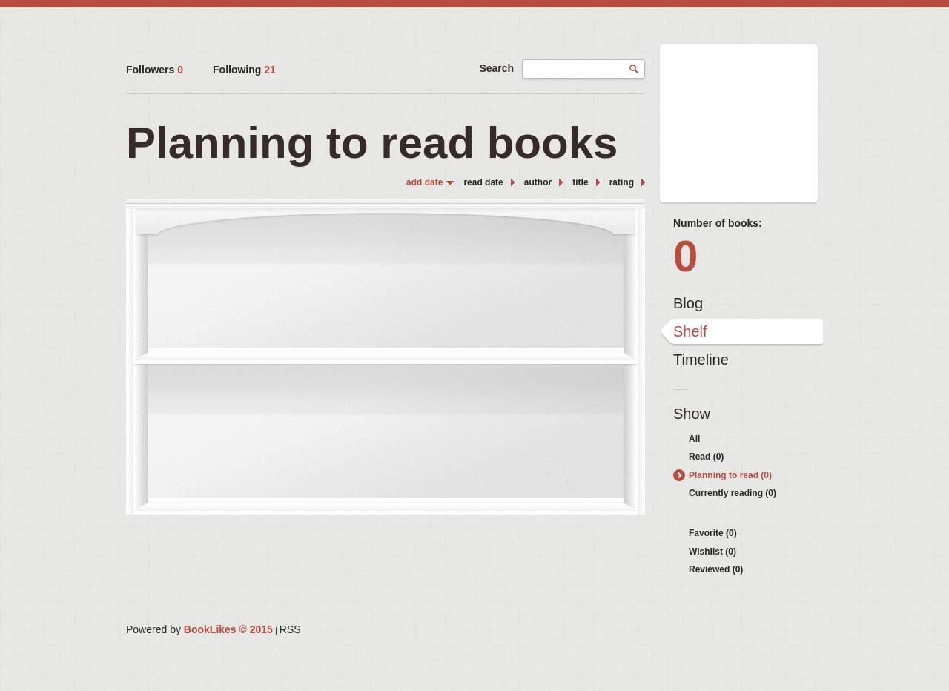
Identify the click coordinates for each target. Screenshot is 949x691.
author (538, 182)
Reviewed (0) (716, 569)
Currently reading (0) (732, 493)
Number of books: (717, 223)
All (694, 439)
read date (483, 182)
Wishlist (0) (712, 551)
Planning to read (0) (730, 475)
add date (424, 182)
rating (621, 182)
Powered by (199, 629)
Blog (688, 303)
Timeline (701, 359)
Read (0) (706, 457)
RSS (290, 629)
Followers (154, 70)
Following (244, 70)
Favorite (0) (713, 533)
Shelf (690, 331)
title (580, 182)
